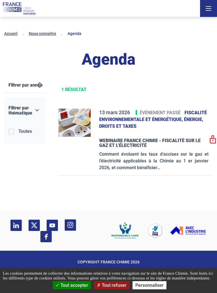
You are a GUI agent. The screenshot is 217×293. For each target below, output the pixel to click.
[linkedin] (16, 225)
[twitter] (34, 225)
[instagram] (70, 225)
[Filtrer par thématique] (25, 110)
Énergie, (193, 119)
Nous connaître (42, 33)
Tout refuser (112, 285)
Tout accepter (72, 285)
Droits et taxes (117, 126)
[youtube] (52, 225)
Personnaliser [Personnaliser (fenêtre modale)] (149, 285)
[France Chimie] (19, 8)
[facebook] (46, 236)
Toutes (25, 131)
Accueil (11, 33)
